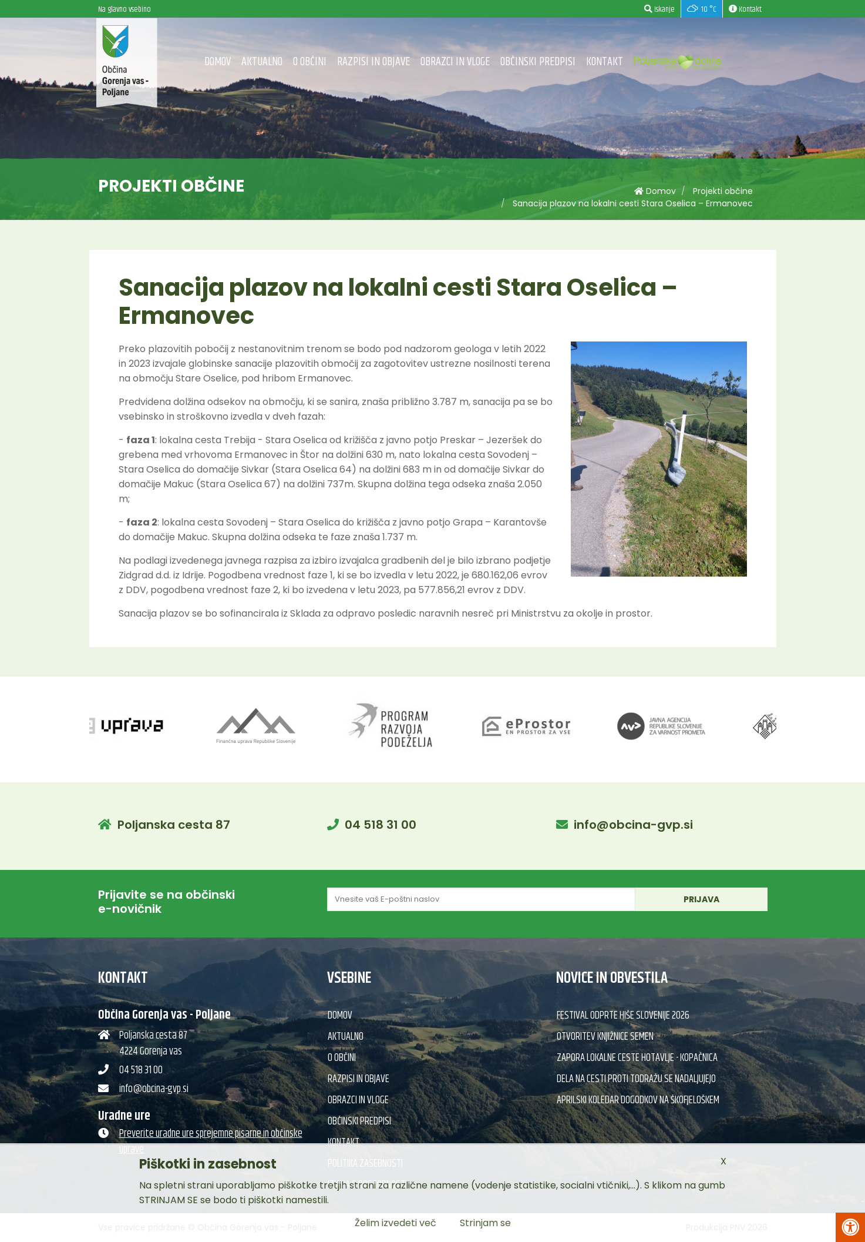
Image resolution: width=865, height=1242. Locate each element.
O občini (310, 62)
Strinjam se (485, 1223)
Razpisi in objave (373, 62)
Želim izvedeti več (395, 1223)
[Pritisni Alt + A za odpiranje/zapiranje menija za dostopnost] (850, 1227)
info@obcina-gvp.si (633, 824)
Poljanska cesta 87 (173, 824)
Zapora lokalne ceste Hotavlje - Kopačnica (637, 1058)
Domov (217, 62)
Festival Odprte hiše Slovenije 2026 (623, 1015)
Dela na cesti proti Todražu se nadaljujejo (636, 1079)
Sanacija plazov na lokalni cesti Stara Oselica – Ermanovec (633, 203)
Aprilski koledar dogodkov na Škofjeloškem (638, 1100)
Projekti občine (723, 191)
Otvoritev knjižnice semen (605, 1037)
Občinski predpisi (537, 62)
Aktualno (261, 62)
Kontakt (604, 62)
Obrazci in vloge (455, 62)
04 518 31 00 (380, 824)
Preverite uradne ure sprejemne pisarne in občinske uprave (210, 1142)
